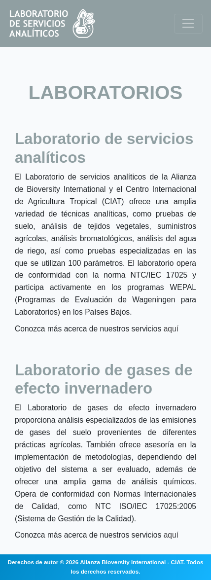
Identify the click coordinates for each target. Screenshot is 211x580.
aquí (171, 329)
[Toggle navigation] (188, 24)
